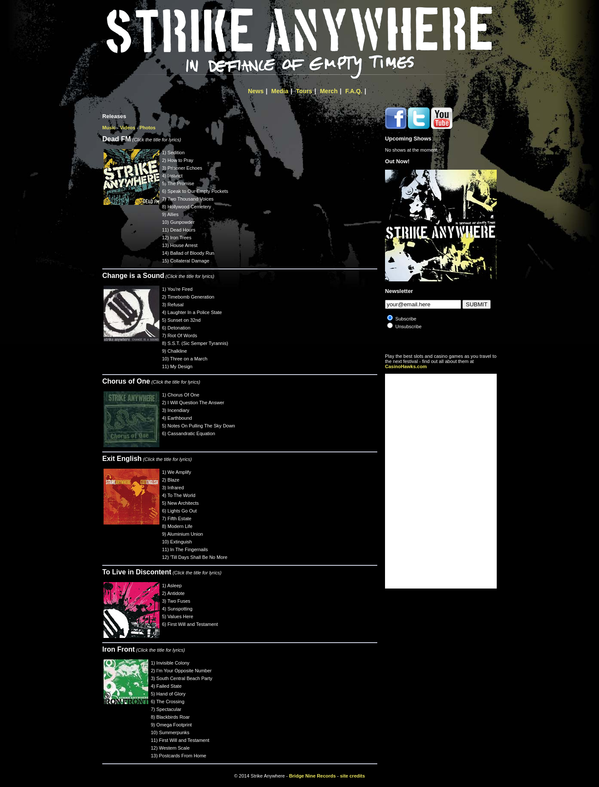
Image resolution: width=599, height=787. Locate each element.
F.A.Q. (354, 91)
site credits (352, 775)
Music (109, 127)
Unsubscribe (408, 326)
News (256, 91)
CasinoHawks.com (406, 366)
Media (279, 91)
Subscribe (405, 318)
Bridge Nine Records (312, 775)
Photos (148, 127)
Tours (304, 91)
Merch (328, 91)
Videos (127, 127)
